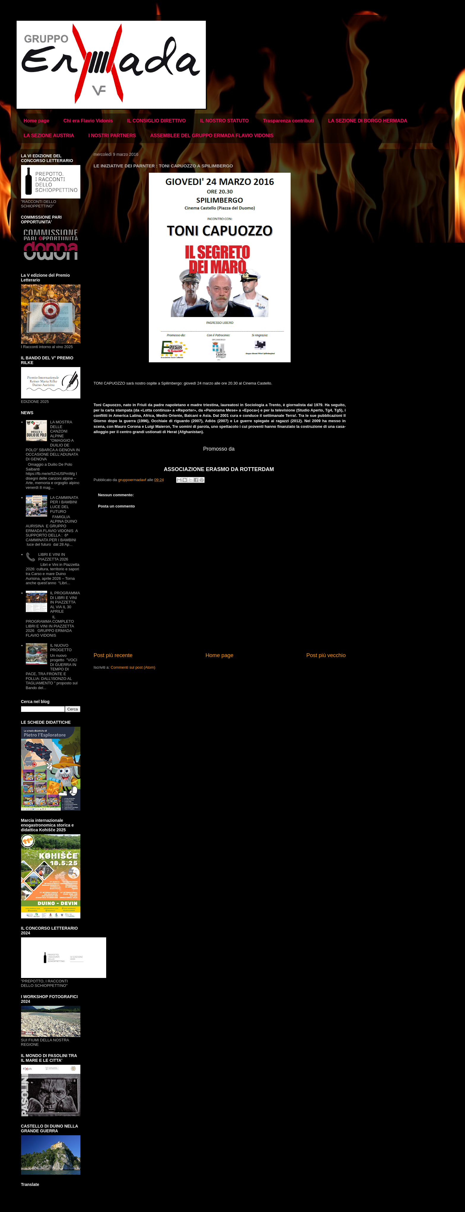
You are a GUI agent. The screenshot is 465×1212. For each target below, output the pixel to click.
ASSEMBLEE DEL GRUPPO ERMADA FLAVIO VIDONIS (211, 135)
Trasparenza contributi (288, 120)
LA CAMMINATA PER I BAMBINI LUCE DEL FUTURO (64, 504)
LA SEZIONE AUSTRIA (49, 135)
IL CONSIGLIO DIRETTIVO (156, 120)
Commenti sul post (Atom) (133, 667)
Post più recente (113, 655)
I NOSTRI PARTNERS (112, 135)
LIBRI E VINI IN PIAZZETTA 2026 (53, 556)
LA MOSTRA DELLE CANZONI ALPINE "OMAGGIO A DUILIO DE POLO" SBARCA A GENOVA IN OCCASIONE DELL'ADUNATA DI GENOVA (53, 440)
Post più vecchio (325, 655)
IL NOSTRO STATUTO (224, 120)
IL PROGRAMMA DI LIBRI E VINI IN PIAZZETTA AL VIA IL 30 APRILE (65, 602)
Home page (36, 120)
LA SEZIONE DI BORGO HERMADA (367, 120)
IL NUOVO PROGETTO (61, 647)
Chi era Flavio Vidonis (88, 120)
